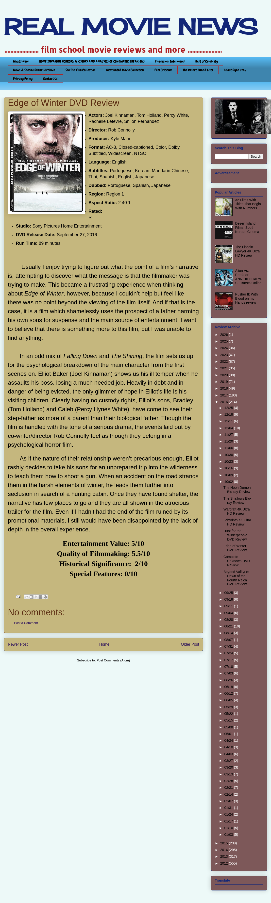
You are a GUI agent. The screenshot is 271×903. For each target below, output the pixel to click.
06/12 (229, 693)
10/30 (229, 455)
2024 (224, 348)
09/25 (229, 593)
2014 (224, 850)
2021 (224, 368)
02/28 (229, 781)
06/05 (229, 700)
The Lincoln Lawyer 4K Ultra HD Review (247, 251)
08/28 (229, 620)
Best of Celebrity (206, 61)
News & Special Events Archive (34, 70)
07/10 (229, 667)
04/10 (229, 747)
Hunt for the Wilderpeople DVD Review (235, 535)
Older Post (190, 644)
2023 (224, 355)
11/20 (229, 441)
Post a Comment (26, 623)
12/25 (229, 408)
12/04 (229, 428)
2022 (224, 361)
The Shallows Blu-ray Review (237, 500)
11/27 (229, 435)
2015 (224, 843)
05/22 (229, 714)
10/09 (229, 475)
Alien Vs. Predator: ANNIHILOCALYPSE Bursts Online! (249, 277)
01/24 (229, 814)
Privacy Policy (23, 78)
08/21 (229, 626)
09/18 (229, 599)
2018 (224, 388)
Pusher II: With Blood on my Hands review (246, 298)
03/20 (229, 767)
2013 (224, 856)
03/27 (229, 761)
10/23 (229, 461)
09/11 (229, 606)
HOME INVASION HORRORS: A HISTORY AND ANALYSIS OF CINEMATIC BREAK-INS (92, 61)
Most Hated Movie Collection (125, 70)
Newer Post (18, 644)
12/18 (229, 414)
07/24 (229, 653)
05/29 (229, 707)
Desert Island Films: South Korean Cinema (247, 227)
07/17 (229, 660)
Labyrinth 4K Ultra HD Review (237, 522)
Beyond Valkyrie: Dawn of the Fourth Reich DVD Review (236, 578)
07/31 (229, 646)
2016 (224, 402)
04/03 (229, 754)
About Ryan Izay (235, 70)
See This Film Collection (81, 70)
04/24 (229, 740)
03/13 (229, 774)
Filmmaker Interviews (170, 61)
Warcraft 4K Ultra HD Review (236, 511)
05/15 (229, 720)
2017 (224, 395)
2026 (224, 335)
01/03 (229, 835)
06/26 (229, 680)
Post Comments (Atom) (113, 660)
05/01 (229, 734)
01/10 (229, 828)
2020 (224, 375)
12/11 (229, 421)
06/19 (229, 687)
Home (104, 644)
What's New (21, 61)
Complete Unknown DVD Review (236, 561)
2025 (224, 341)
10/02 (229, 482)
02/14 (229, 794)
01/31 (229, 808)
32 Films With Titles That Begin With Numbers (248, 204)
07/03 (229, 673)
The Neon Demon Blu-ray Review (237, 490)
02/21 (229, 787)
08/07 (229, 640)
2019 (224, 382)
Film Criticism (163, 70)
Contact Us (50, 78)
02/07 (229, 801)
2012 (224, 863)
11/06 (229, 448)
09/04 (229, 613)
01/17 (229, 821)
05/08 (229, 727)
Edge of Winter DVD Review (235, 548)
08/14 (229, 633)
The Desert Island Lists (198, 70)
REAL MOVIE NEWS (131, 26)
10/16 (229, 468)
